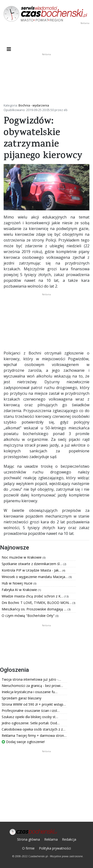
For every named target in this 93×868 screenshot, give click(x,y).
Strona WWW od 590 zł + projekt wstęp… (34, 704)
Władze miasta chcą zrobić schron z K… (33, 596)
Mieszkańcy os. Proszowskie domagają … (35, 609)
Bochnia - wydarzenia (34, 105)
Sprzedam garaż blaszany (21, 698)
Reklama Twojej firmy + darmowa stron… (34, 735)
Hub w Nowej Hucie (17, 583)
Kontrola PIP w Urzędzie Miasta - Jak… (32, 570)
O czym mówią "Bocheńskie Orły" (29, 615)
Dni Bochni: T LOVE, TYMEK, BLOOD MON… (37, 602)
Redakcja (69, 839)
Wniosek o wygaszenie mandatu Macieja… (35, 576)
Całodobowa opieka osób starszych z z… (33, 729)
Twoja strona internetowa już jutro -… (31, 679)
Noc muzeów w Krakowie (22, 557)
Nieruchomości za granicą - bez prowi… (32, 685)
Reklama (51, 839)
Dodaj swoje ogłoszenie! (23, 741)
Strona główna (28, 839)
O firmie (28, 848)
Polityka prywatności (55, 848)
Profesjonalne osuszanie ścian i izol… (31, 710)
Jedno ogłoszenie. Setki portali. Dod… (31, 723)
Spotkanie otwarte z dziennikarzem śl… (32, 563)
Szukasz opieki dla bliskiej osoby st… (30, 716)
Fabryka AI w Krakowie (20, 589)
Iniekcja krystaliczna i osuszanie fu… (29, 692)
